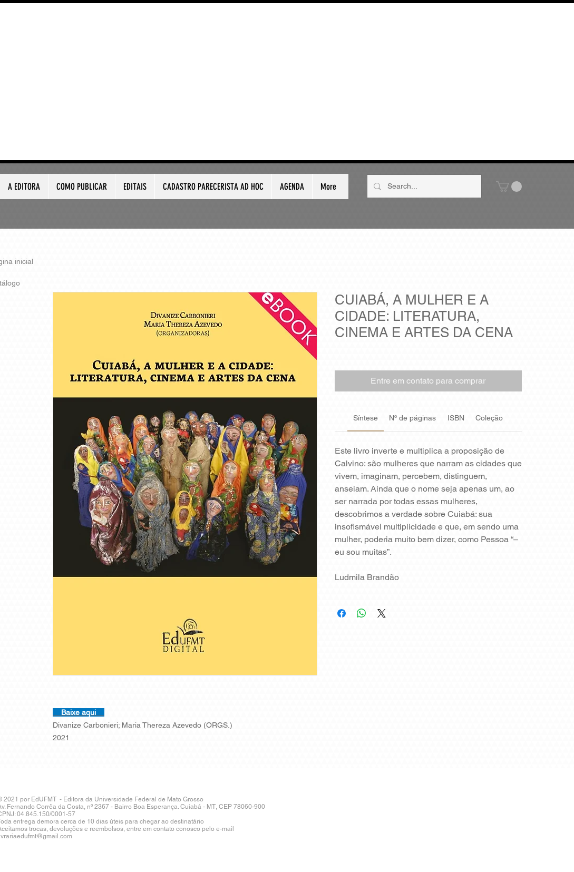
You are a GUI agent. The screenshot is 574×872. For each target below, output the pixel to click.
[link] (365, 418)
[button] (509, 186)
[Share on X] (381, 613)
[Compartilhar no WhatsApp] (361, 613)
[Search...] (423, 186)
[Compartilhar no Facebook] (341, 613)
